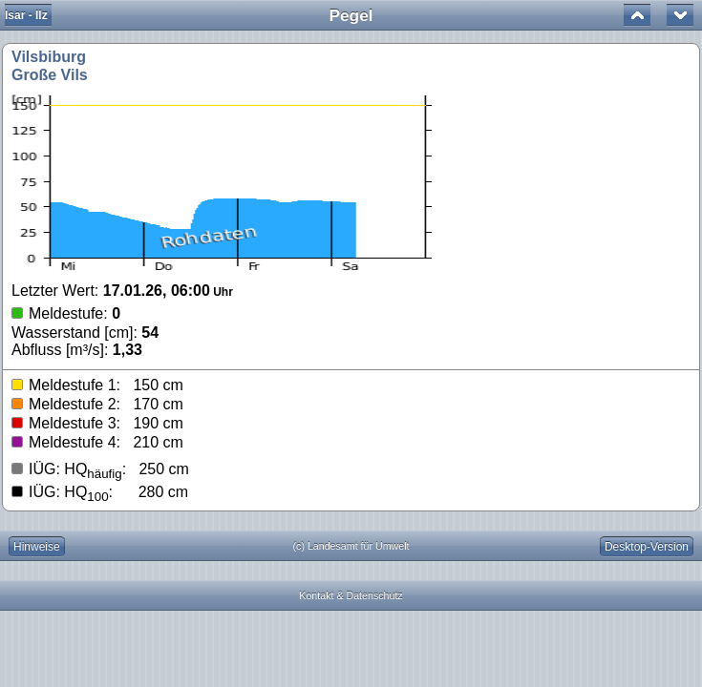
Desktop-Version (647, 546)
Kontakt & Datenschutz (350, 595)
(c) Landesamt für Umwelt (351, 546)
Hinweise (36, 546)
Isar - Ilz (26, 15)
